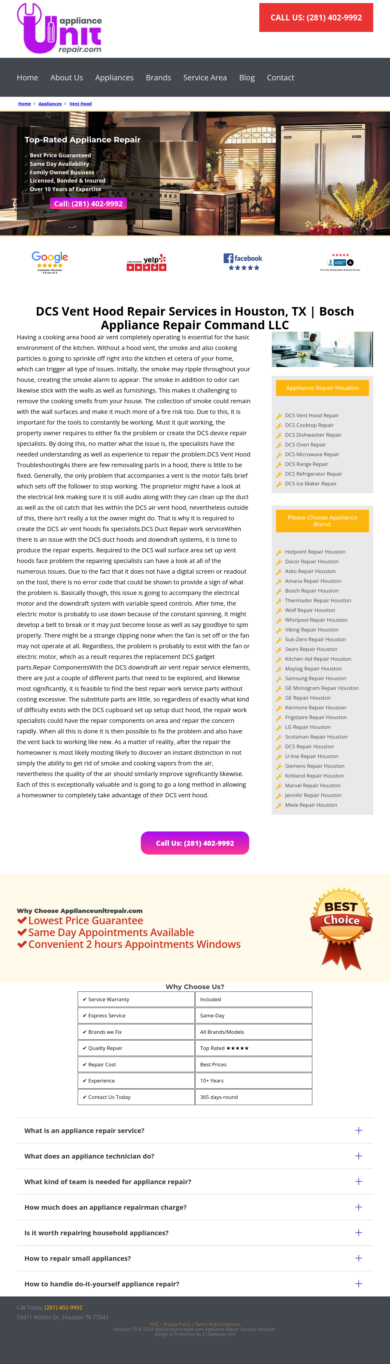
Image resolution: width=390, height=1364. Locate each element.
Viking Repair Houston (312, 629)
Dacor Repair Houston (312, 561)
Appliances (114, 77)
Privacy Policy (176, 1324)
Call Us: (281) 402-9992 (195, 843)
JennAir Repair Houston (313, 795)
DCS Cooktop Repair (309, 424)
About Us (67, 77)
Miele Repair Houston (311, 804)
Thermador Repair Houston (318, 600)
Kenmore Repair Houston (315, 707)
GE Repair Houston (308, 697)
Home (27, 77)
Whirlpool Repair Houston (316, 619)
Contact (280, 77)
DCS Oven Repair (305, 444)
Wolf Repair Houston (310, 610)
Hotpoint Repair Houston (315, 551)
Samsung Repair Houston (315, 678)
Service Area (205, 77)
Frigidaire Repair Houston (316, 717)
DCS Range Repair (306, 463)
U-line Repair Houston (311, 756)
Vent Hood (80, 104)
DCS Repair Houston (309, 746)
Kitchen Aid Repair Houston (318, 658)
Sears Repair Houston (311, 648)
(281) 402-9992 (334, 17)
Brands (158, 77)
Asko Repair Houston (310, 571)
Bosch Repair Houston (312, 590)
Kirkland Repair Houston (314, 775)
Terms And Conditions (217, 1324)
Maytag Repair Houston (313, 668)
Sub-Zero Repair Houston (315, 639)
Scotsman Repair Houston (316, 736)
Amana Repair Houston (313, 580)
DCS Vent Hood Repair (312, 415)
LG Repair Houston (308, 726)
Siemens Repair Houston (315, 765)
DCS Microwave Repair (312, 454)
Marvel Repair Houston (313, 785)
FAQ (154, 1324)
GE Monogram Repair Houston (322, 687)
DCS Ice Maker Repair (311, 483)
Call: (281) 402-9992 (88, 203)
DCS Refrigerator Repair (313, 473)
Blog (247, 77)
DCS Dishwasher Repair (313, 434)
